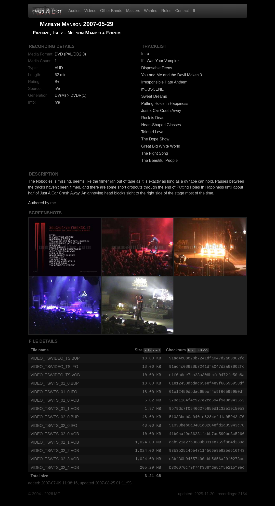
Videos (90, 11)
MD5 (191, 350)
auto (147, 350)
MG (57, 499)
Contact (182, 11)
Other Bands (111, 11)
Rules (166, 11)
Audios (74, 11)
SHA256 (202, 350)
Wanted (150, 11)
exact (156, 350)
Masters (133, 11)
